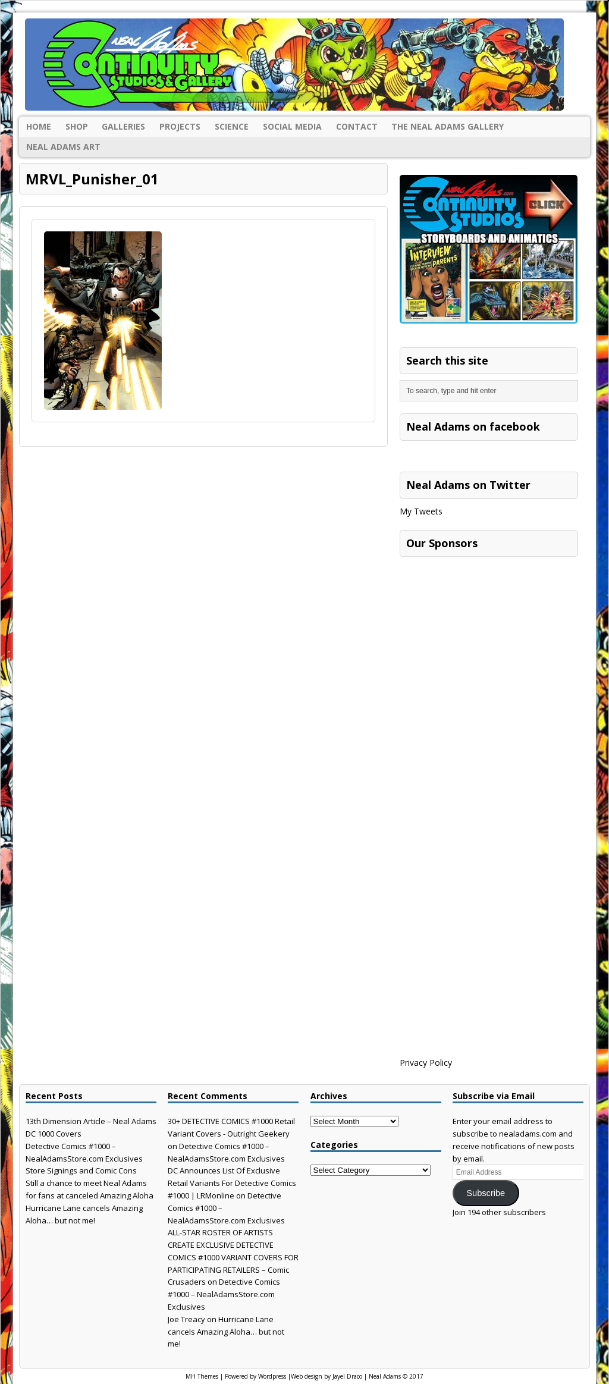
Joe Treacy (186, 1319)
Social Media (292, 126)
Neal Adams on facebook (473, 426)
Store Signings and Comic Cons (81, 1170)
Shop (76, 126)
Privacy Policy (426, 1062)
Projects (179, 126)
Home (38, 126)
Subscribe (485, 1193)
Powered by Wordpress (255, 1376)
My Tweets (421, 511)
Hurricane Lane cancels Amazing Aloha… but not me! (226, 1332)
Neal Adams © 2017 (396, 1376)
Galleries (123, 126)
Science (232, 126)
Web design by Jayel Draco (326, 1376)
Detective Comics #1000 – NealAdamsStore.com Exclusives (224, 1294)
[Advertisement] (489, 637)
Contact (357, 126)
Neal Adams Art (63, 146)
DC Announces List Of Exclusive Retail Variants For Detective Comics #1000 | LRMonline (232, 1183)
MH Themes (202, 1376)
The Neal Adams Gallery (447, 126)
